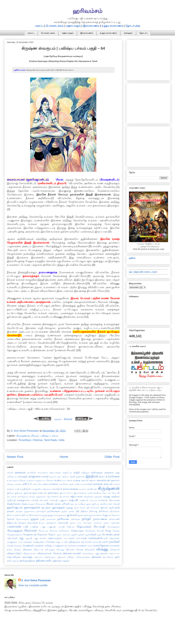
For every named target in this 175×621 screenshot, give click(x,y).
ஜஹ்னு (69, 507)
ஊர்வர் (92, 480)
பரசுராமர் (97, 523)
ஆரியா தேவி (68, 476)
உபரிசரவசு (48, 480)
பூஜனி (74, 534)
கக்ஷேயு (10, 484)
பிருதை (116, 531)
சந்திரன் (115, 496)
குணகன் (18, 493)
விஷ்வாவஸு (29, 553)
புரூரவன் (66, 534)
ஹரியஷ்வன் (13, 561)
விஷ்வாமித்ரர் (14, 553)
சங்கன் (32, 496)
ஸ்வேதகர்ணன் (83, 557)
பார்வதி (61, 527)
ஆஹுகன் (80, 476)
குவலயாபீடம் (66, 493)
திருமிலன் (115, 511)
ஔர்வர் (115, 480)
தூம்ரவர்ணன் (95, 515)
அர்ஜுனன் (34, 476)
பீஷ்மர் (51, 534)
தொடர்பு (143, 33)
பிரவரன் (53, 531)
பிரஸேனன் (64, 531)
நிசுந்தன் (22, 523)
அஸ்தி (45, 476)
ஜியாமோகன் (93, 507)
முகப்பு (39, 25)
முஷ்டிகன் (38, 541)
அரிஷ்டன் (12, 476)
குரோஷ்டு (53, 492)
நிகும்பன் (12, 522)
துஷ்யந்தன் (83, 515)
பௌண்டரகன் (111, 534)
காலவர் (82, 489)
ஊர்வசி (84, 480)
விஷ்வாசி (115, 549)
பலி (25, 526)
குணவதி (27, 493)
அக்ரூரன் (19, 472)
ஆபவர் (52, 476)
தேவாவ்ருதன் (22, 519)
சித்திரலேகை (14, 503)
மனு (36, 538)
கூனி (90, 493)
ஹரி (117, 557)
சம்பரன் (43, 500)
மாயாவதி (81, 538)
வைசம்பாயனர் (72, 553)
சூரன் (88, 504)
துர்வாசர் (72, 515)
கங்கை (18, 484)
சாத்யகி (73, 500)
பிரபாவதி (99, 526)
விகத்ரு (17, 549)
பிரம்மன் (30, 530)
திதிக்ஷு (84, 511)
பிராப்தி (100, 531)
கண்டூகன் (63, 484)
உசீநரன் (22, 480)
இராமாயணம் (91, 25)
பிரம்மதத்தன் (14, 530)
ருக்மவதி (96, 542)
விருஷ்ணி (90, 549)
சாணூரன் (63, 500)
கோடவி (116, 493)
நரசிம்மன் (63, 519)
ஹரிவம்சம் (87, 11)
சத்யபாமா (76, 496)
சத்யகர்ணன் (52, 496)
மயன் (43, 538)
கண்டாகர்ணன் (50, 484)
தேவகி (10, 519)
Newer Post (15, 457)
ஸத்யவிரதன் (14, 557)
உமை (57, 480)
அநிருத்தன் (97, 472)
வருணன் (82, 545)
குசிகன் (10, 493)
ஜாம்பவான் (79, 507)
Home (64, 457)
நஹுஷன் (75, 519)
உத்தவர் (38, 480)
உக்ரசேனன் (113, 476)
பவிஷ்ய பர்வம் (49, 435)
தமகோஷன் (53, 511)
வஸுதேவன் (101, 545)
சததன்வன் (41, 496)
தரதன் (64, 511)
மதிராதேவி (12, 538)
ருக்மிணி (114, 541)
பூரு (99, 534)
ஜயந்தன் (46, 507)
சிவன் (34, 435)
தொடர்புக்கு (132, 25)
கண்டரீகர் (37, 484)
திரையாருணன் (14, 515)
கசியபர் (27, 483)
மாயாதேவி (69, 538)
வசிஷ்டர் (49, 545)
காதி (17, 489)
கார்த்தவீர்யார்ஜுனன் (41, 489)
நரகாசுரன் (50, 519)
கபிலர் (78, 484)
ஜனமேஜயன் (14, 507)
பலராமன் (14, 526)
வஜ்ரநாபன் (61, 545)
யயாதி (64, 542)
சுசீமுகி (65, 503)
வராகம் (72, 545)
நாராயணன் (100, 519)
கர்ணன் (10, 489)
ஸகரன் (104, 553)
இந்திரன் (92, 476)
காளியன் (92, 489)
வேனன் (57, 553)
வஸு (90, 545)
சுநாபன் (73, 504)
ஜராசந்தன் (58, 507)
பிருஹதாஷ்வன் (14, 534)
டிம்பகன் (114, 507)
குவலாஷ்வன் (80, 493)
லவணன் (39, 545)
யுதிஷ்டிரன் (74, 541)
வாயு (9, 549)
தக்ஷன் (10, 511)
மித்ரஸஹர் (114, 538)
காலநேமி (57, 489)
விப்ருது (60, 549)
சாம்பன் (93, 500)
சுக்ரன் (57, 503)
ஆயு (59, 476)
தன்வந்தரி (41, 511)
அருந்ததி (22, 476)
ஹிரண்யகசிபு (44, 560)
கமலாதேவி (87, 484)
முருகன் (27, 541)
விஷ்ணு (102, 549)
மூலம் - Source (63, 419)
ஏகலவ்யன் (103, 480)
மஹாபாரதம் (73, 25)
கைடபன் (106, 493)
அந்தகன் (109, 472)
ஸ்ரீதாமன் (61, 557)
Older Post (112, 457)
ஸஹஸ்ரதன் (49, 557)
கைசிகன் (97, 493)
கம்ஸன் (97, 483)
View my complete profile (33, 585)
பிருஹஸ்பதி (29, 534)
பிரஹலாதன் (77, 530)
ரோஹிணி (28, 545)
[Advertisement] (148, 59)
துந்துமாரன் (53, 515)
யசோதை (50, 541)
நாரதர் (86, 519)
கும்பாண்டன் (39, 492)
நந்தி (42, 519)
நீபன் (41, 523)
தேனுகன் (106, 515)
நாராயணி (114, 519)
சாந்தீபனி (84, 500)
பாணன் (34, 526)
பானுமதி (51, 527)
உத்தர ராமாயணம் (112, 25)
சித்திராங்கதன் (28, 504)
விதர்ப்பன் (38, 549)
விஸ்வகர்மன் (44, 553)
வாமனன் (115, 545)
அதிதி (76, 472)
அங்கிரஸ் (31, 472)
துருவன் (62, 515)
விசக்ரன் (27, 549)
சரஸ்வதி (54, 500)
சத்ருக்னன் (89, 496)
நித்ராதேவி (33, 523)
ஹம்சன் (96, 556)
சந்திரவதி (11, 500)
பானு (42, 527)
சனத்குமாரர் (23, 500)
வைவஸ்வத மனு (90, 553)
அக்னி (10, 472)
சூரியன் (95, 504)
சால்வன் (103, 500)
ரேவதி (10, 545)
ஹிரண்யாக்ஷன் (61, 560)
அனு (117, 472)
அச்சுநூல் (128, 33)
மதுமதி (28, 538)
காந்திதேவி (25, 489)
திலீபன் (24, 515)
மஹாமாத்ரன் (55, 538)
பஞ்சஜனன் (50, 523)
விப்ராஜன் (50, 549)
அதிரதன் (85, 472)
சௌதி (116, 504)
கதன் (71, 484)
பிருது (108, 530)
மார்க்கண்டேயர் (98, 538)
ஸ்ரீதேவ (71, 557)
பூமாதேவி (90, 534)
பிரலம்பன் (43, 531)
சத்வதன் (98, 496)
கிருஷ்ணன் (23, 435)
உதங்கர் (30, 480)
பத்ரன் (72, 523)
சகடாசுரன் (11, 496)
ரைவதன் (18, 545)
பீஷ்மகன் (42, 534)
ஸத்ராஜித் (27, 557)
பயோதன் (87, 523)
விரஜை (79, 549)
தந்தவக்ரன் (29, 511)
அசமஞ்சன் (42, 472)
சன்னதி (34, 500)
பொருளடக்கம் (55, 25)
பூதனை (81, 534)
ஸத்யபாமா (114, 553)
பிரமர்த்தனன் (113, 527)
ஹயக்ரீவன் (108, 557)
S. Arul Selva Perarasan (36, 580)
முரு (20, 542)
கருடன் (108, 483)
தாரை (71, 511)
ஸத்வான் (38, 557)
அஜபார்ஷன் (55, 472)
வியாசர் (70, 549)
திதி (77, 511)
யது (58, 541)
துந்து (44, 515)
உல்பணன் (67, 480)
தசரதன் (19, 511)
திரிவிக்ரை (104, 511)
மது (21, 538)
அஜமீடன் (67, 472)
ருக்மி (105, 541)
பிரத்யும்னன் (83, 526)
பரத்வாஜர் (115, 523)
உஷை (76, 480)
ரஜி (82, 542)
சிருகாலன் (40, 504)
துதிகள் (132, 258)
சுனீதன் (81, 504)
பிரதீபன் (70, 527)
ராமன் (88, 541)
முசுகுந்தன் (12, 542)
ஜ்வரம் (104, 507)
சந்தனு (106, 496)
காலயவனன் (70, 488)
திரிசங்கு (93, 511)
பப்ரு (78, 523)
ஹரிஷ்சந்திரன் (27, 560)
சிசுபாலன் (114, 500)
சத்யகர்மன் (64, 496)
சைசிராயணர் (106, 504)
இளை (102, 476)
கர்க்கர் (117, 484)
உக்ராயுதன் (12, 480)
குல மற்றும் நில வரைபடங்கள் (143, 272)
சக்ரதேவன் (23, 496)
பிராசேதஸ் (90, 531)
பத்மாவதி (62, 522)
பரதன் (106, 523)
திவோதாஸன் (35, 515)
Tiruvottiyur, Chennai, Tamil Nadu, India (41, 440)
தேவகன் (115, 515)
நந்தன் (34, 519)
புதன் (58, 534)
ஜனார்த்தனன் (32, 507)
